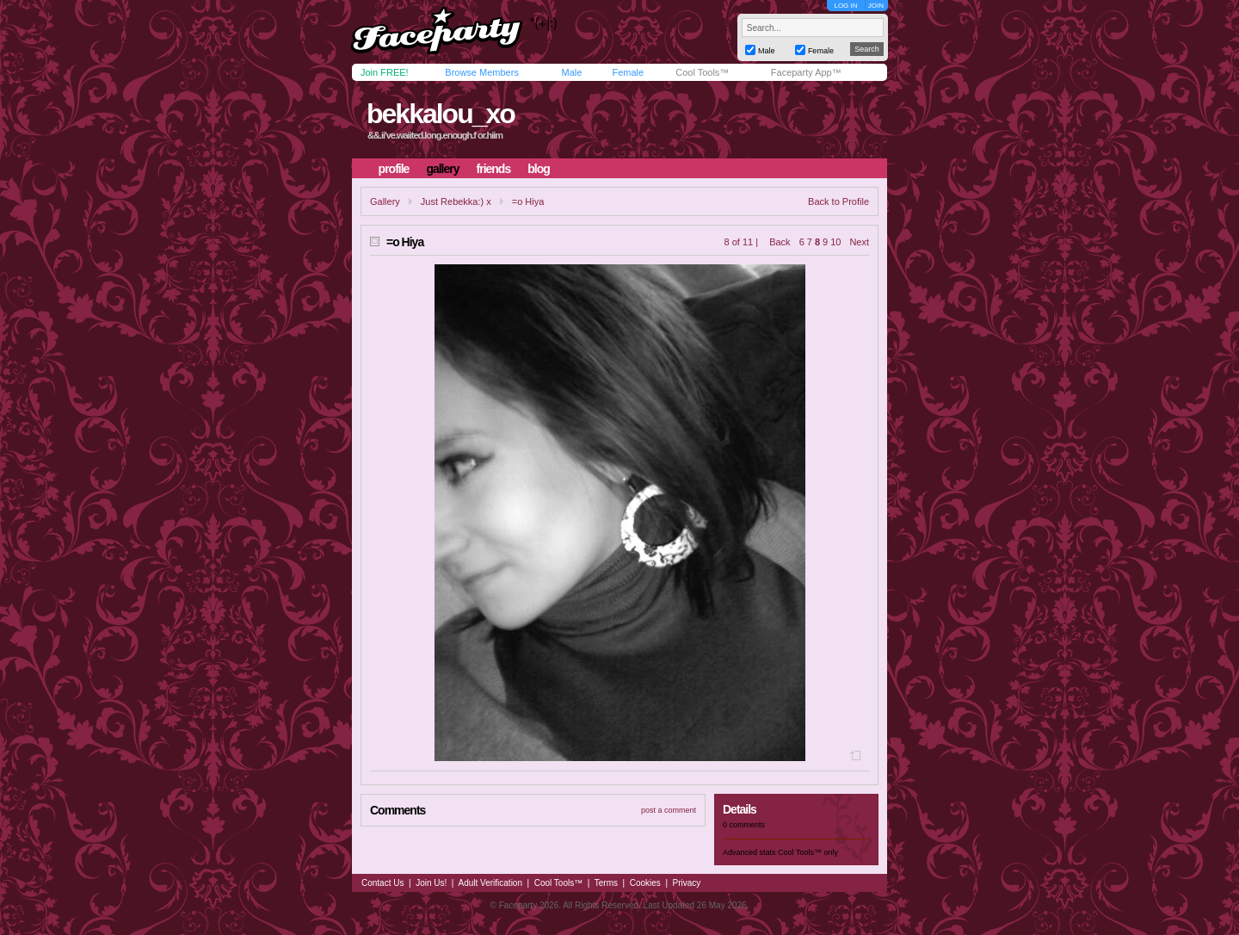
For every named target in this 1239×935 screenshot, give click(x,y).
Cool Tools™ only (808, 852)
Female (628, 72)
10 (835, 242)
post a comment (668, 810)
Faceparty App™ (806, 72)
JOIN (876, 5)
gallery (442, 169)
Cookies (645, 883)
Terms (606, 883)
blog (538, 169)
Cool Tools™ (702, 72)
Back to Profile (838, 201)
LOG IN (845, 5)
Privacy (687, 883)
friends (494, 169)
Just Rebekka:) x (456, 201)
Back (779, 242)
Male (571, 72)
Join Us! (431, 883)
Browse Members (482, 72)
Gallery (385, 201)
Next (859, 242)
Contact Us (382, 883)
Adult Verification (490, 883)
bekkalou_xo (441, 113)
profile (394, 169)
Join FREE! (385, 72)
